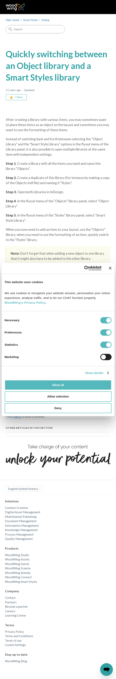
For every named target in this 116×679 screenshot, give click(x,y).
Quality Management (19, 539)
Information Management (22, 525)
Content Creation (16, 507)
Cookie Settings (15, 645)
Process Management (19, 534)
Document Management (21, 521)
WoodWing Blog (16, 661)
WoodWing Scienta (17, 568)
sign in (17, 416)
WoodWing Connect (18, 577)
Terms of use (13, 640)
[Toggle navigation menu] (103, 7)
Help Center (13, 20)
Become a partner (16, 606)
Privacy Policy (14, 631)
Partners (11, 602)
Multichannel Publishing (21, 516)
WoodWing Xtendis (18, 572)
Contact (10, 597)
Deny (58, 408)
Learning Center (15, 615)
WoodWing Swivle (17, 564)
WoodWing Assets (17, 559)
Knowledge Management (21, 530)
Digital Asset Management (22, 512)
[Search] (35, 29)
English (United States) (24, 489)
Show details (94, 373)
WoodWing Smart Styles (21, 581)
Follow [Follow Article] (19, 97)
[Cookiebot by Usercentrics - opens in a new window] (84, 268)
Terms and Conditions (19, 636)
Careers (10, 611)
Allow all (58, 385)
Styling (45, 20)
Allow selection (58, 396)
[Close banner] (110, 268)
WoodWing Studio (17, 555)
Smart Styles (30, 20)
